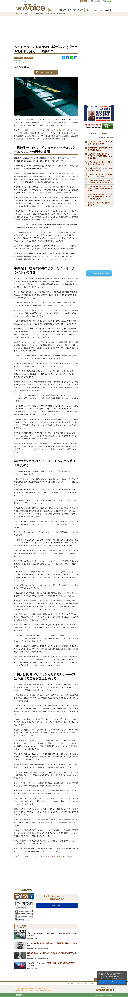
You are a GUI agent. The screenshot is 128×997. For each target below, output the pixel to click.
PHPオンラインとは (73, 983)
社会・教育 (72, 10)
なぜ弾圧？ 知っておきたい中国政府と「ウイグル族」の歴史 (100, 175)
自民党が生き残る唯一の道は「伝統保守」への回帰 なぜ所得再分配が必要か (100, 188)
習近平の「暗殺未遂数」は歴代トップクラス (100, 204)
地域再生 (81, 10)
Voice (83, 1)
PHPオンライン (21, 1)
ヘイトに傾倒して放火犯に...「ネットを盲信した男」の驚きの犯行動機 (44, 130)
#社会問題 (28, 57)
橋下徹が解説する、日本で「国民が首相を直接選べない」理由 (100, 163)
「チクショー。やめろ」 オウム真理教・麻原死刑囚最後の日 (100, 143)
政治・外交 (53, 10)
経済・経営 (62, 10)
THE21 (90, 1)
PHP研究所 (106, 1)
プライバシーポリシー (106, 978)
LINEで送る (71, 57)
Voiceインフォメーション (94, 10)
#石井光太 (19, 57)
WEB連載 (108, 10)
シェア (67, 57)
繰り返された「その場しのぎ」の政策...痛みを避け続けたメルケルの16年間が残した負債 (100, 197)
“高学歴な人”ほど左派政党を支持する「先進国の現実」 (100, 149)
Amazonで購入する (57, 905)
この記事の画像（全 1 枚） (48, 72)
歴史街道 (97, 1)
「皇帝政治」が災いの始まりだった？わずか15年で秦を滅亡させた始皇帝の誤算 (100, 156)
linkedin (76, 57)
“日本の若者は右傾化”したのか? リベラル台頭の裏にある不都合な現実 (100, 181)
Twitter (63, 57)
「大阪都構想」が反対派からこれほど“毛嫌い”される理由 (100, 169)
